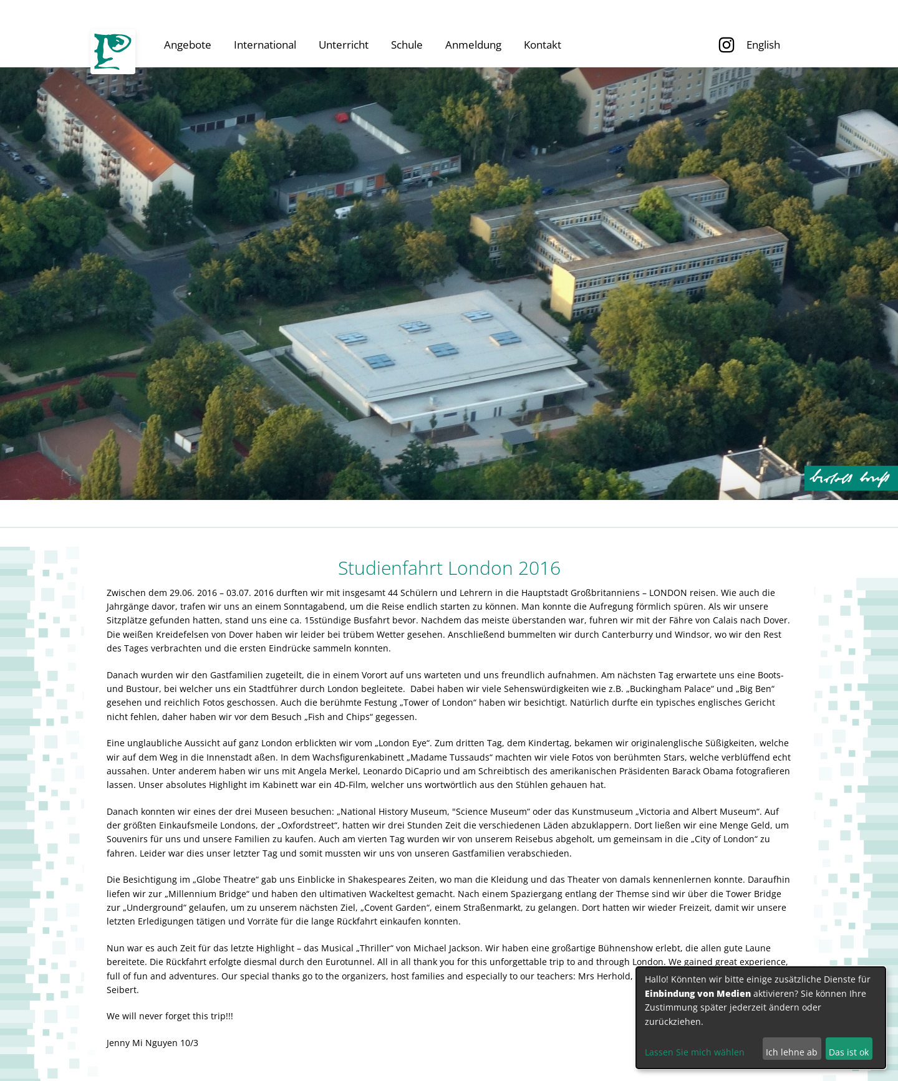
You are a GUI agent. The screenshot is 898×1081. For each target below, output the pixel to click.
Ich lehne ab (792, 1052)
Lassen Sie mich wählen (695, 1052)
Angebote (187, 44)
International (265, 44)
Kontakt (542, 44)
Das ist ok (849, 1052)
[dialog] (761, 1018)
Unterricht (344, 44)
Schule (407, 44)
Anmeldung (473, 44)
